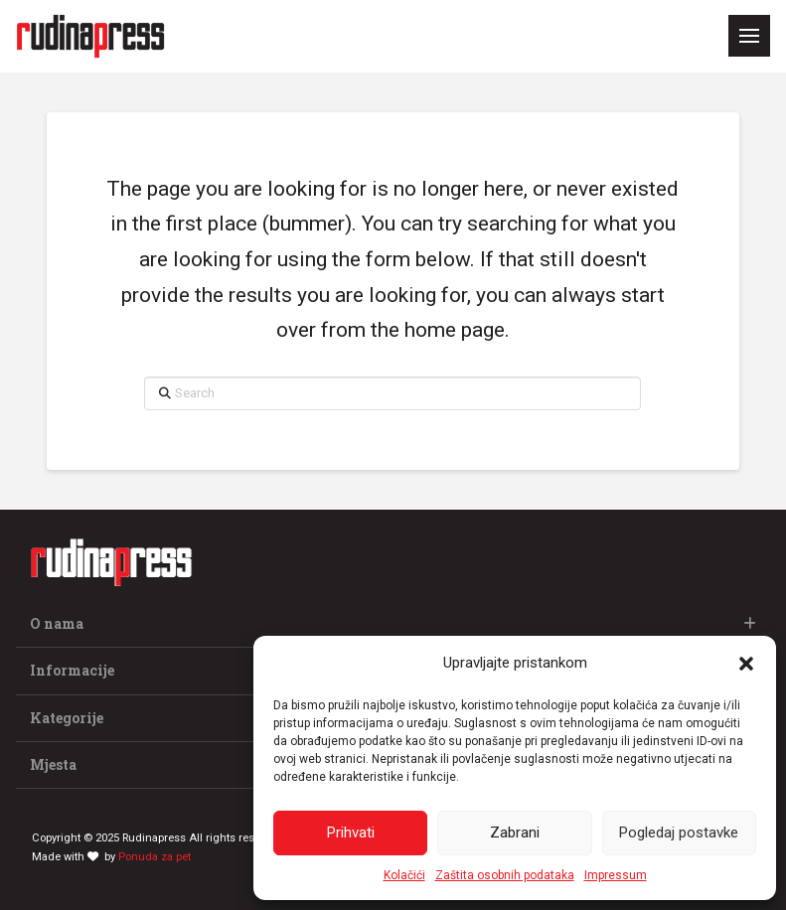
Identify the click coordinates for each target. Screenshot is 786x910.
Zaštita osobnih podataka (504, 875)
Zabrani (515, 832)
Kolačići (404, 875)
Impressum (615, 875)
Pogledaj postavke (678, 832)
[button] (746, 664)
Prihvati (351, 832)
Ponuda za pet (154, 856)
